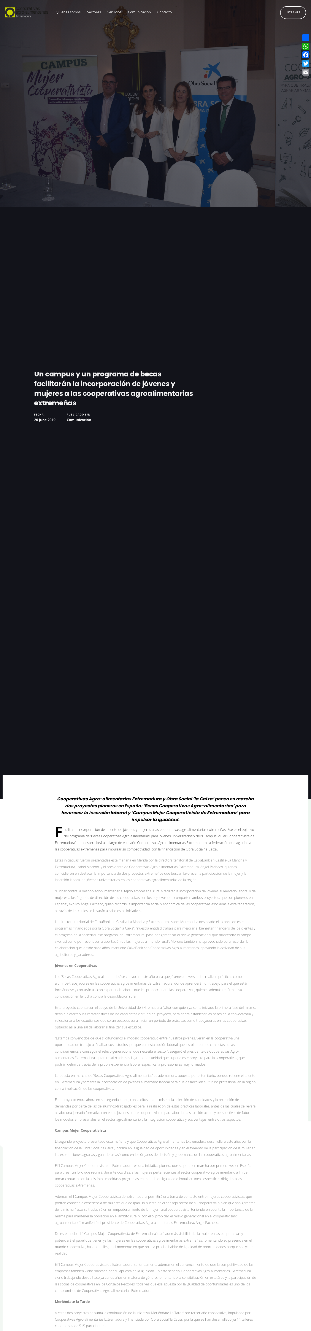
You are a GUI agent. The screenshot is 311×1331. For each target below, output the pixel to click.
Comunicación (79, 419)
